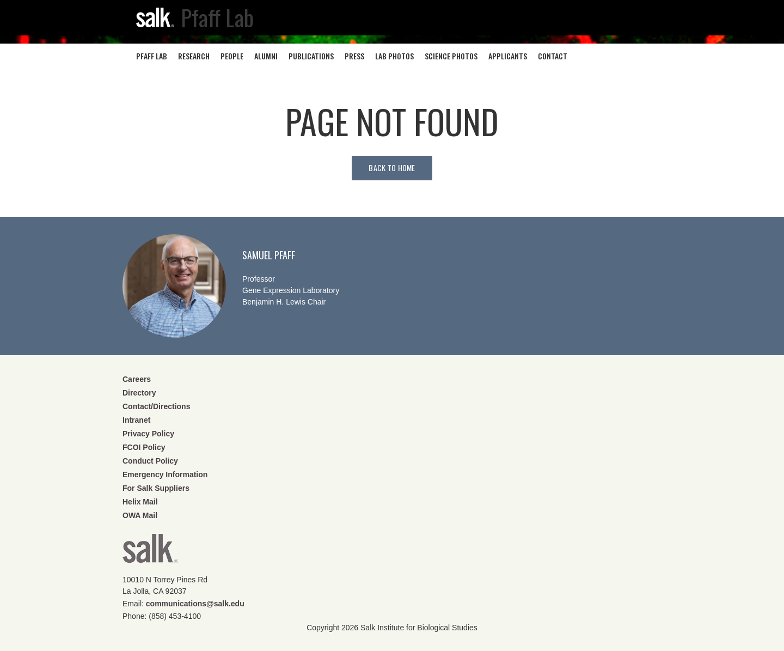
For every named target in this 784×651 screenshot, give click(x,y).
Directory (139, 392)
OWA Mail (139, 515)
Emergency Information (164, 474)
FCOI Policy (144, 447)
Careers (136, 379)
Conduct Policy (150, 461)
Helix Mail (140, 501)
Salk (150, 552)
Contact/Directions (156, 406)
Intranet (136, 420)
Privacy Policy (148, 433)
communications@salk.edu (195, 603)
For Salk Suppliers (155, 488)
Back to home (392, 167)
